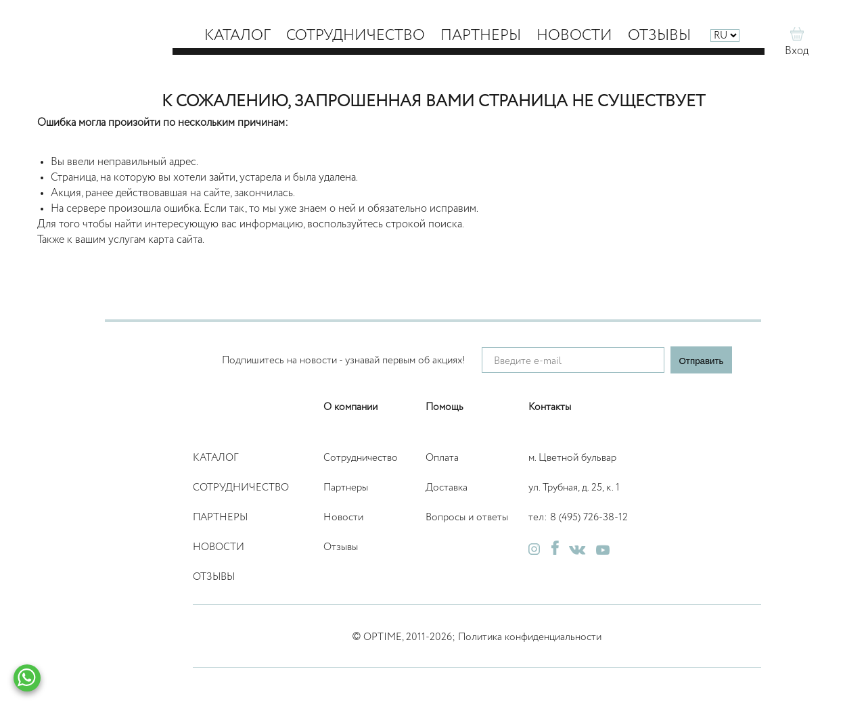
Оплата (442, 458)
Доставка (447, 487)
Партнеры (480, 35)
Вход (796, 51)
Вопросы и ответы (467, 517)
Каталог (237, 35)
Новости (574, 35)
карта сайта (175, 240)
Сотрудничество (355, 35)
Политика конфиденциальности (529, 637)
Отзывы (659, 35)
